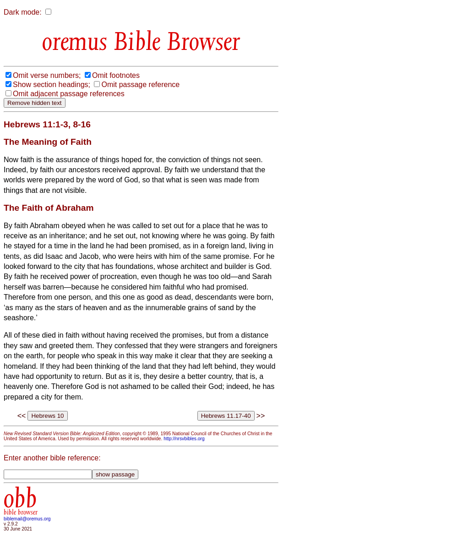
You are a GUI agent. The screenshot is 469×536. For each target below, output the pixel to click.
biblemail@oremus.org (27, 518)
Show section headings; (51, 84)
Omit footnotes (116, 75)
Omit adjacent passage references (69, 94)
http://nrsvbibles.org (184, 438)
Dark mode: (23, 12)
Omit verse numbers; (47, 75)
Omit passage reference (140, 84)
